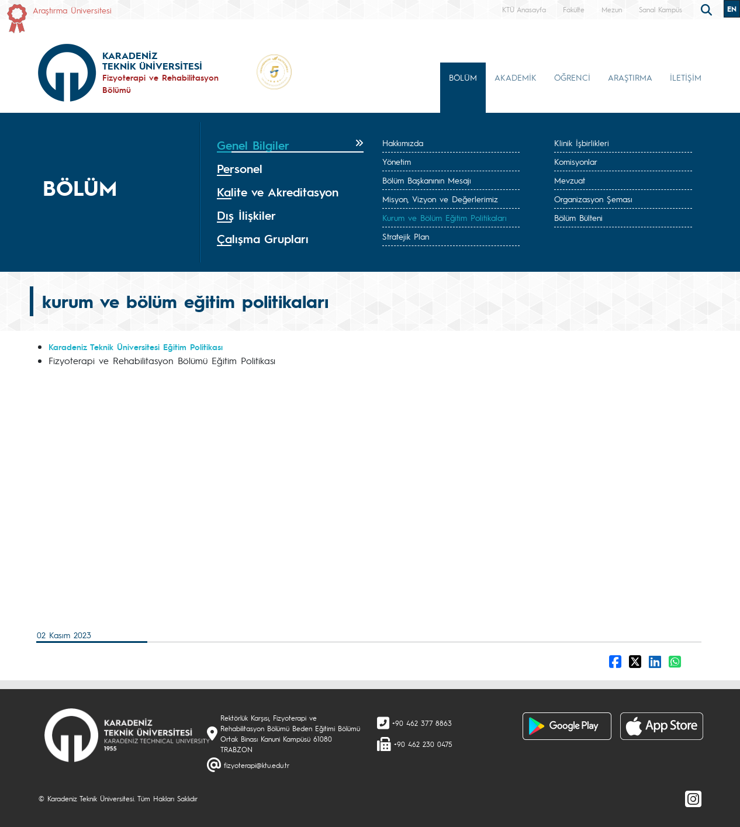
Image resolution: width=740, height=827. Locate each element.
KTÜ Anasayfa (524, 9)
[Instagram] (693, 798)
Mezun (611, 9)
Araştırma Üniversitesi (72, 10)
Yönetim (396, 161)
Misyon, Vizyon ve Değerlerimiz (440, 198)
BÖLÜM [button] (463, 77)
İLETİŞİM (685, 77)
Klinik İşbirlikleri (581, 142)
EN (731, 8)
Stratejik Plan (405, 236)
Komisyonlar (575, 161)
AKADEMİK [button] (516, 77)
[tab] (290, 145)
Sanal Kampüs (660, 9)
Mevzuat (569, 180)
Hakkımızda (402, 142)
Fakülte (574, 9)
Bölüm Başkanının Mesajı (426, 180)
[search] (708, 9)
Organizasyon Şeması (593, 198)
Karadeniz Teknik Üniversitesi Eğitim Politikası (136, 346)
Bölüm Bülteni (578, 217)
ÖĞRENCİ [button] (572, 77)
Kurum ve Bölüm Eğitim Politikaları (444, 217)
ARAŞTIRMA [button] (630, 77)
